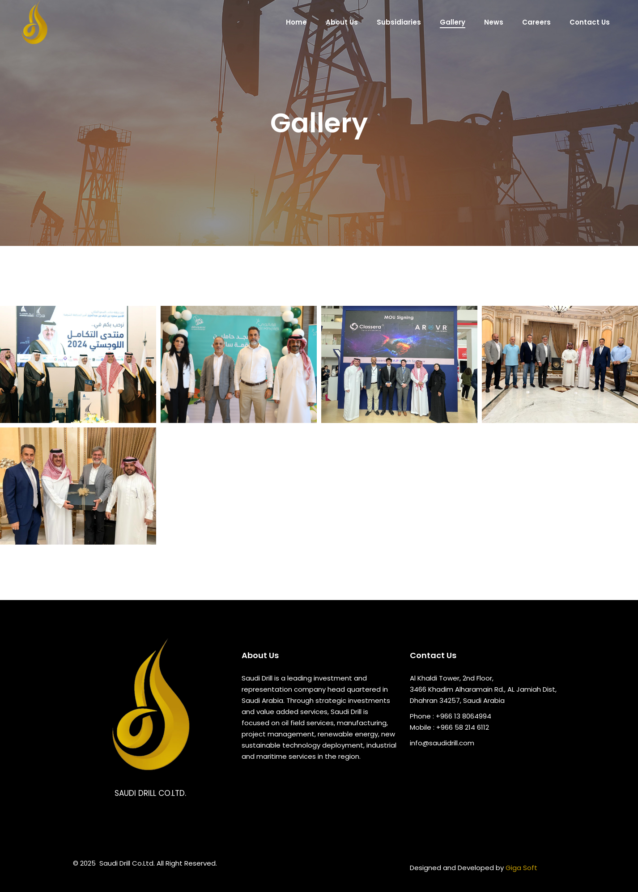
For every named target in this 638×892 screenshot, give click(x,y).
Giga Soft (521, 867)
